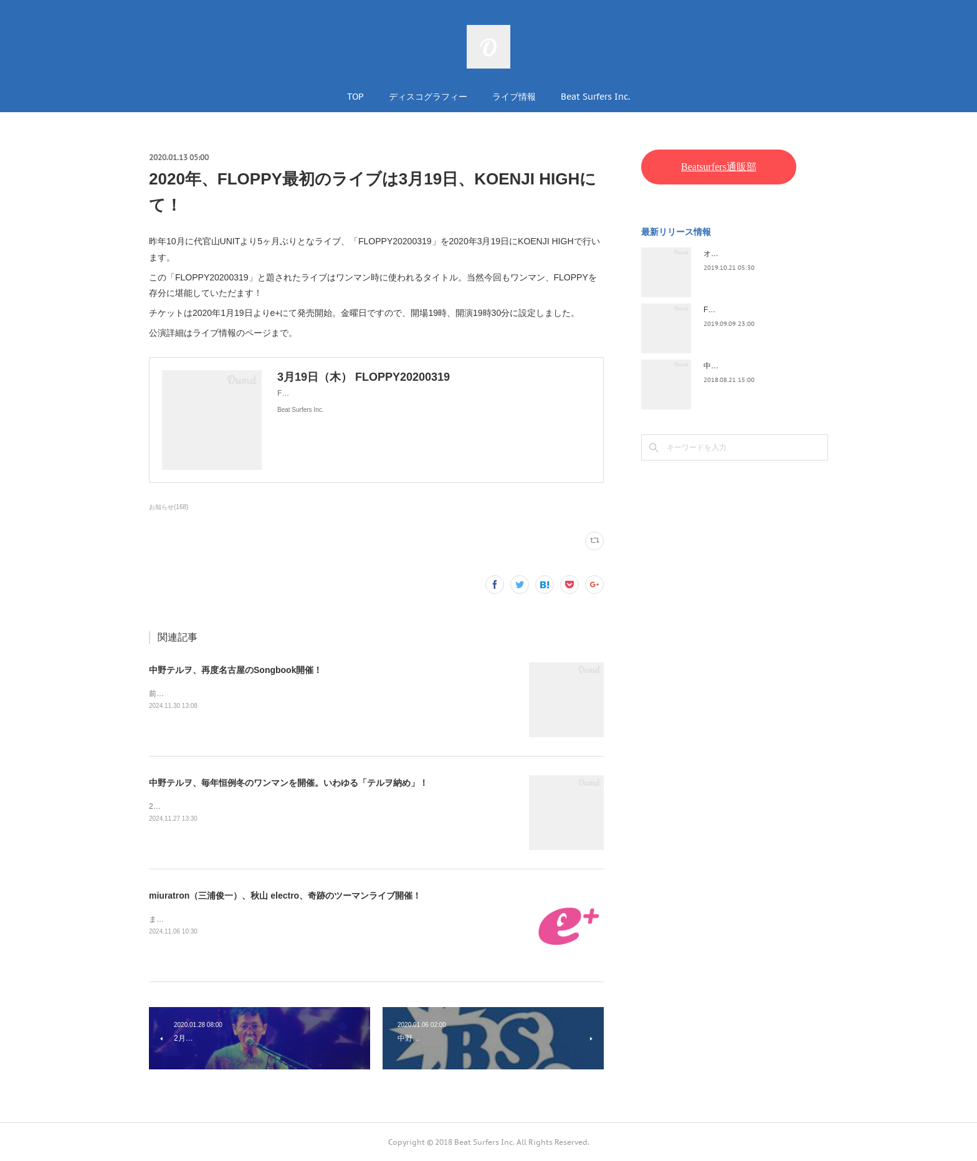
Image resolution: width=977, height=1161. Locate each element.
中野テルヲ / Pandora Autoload (754, 365)
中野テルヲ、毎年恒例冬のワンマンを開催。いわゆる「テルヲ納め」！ (288, 783)
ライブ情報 (514, 96)
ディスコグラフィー (428, 96)
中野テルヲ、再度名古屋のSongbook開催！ (235, 670)
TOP (355, 96)
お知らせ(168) (168, 507)
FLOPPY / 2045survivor (742, 309)
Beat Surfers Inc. (595, 96)
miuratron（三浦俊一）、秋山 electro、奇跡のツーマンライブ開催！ (285, 896)
